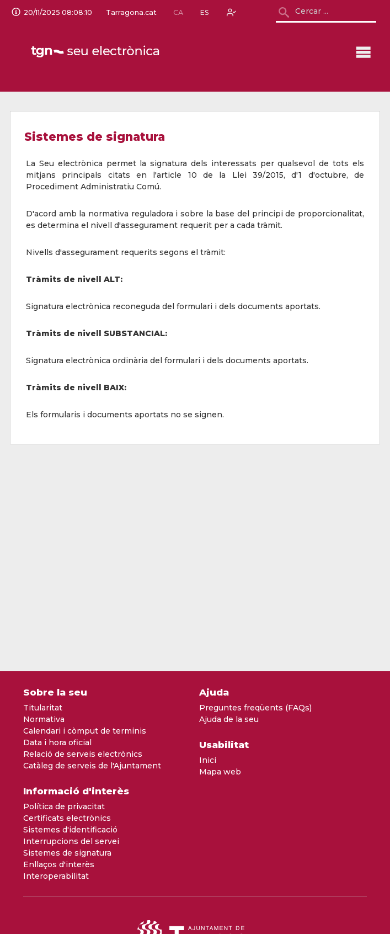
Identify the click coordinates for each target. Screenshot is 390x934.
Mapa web (220, 772)
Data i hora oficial (57, 742)
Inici (207, 760)
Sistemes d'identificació (70, 830)
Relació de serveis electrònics (82, 754)
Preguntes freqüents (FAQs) (255, 708)
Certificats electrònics (67, 818)
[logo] (96, 52)
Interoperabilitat (56, 876)
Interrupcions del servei (71, 841)
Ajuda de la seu (229, 719)
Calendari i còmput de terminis (84, 731)
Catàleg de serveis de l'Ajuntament (92, 766)
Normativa (44, 719)
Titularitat (42, 708)
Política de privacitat (64, 806)
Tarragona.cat (131, 12)
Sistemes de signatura (67, 853)
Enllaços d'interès (58, 864)
